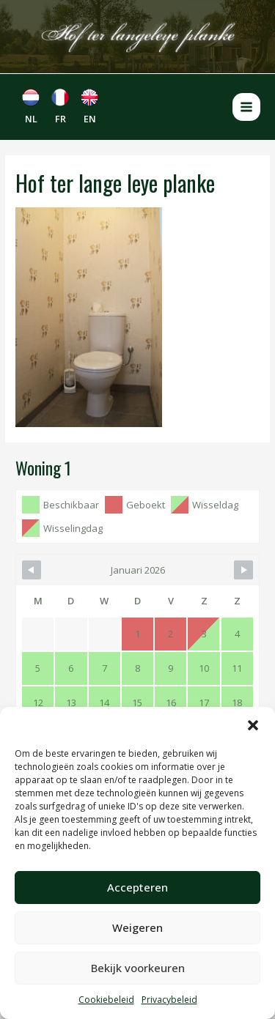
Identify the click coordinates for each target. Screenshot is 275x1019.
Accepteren (137, 887)
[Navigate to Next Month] (243, 569)
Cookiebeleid (106, 999)
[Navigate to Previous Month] (31, 569)
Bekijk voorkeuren (138, 967)
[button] (253, 725)
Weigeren (137, 927)
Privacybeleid (169, 999)
